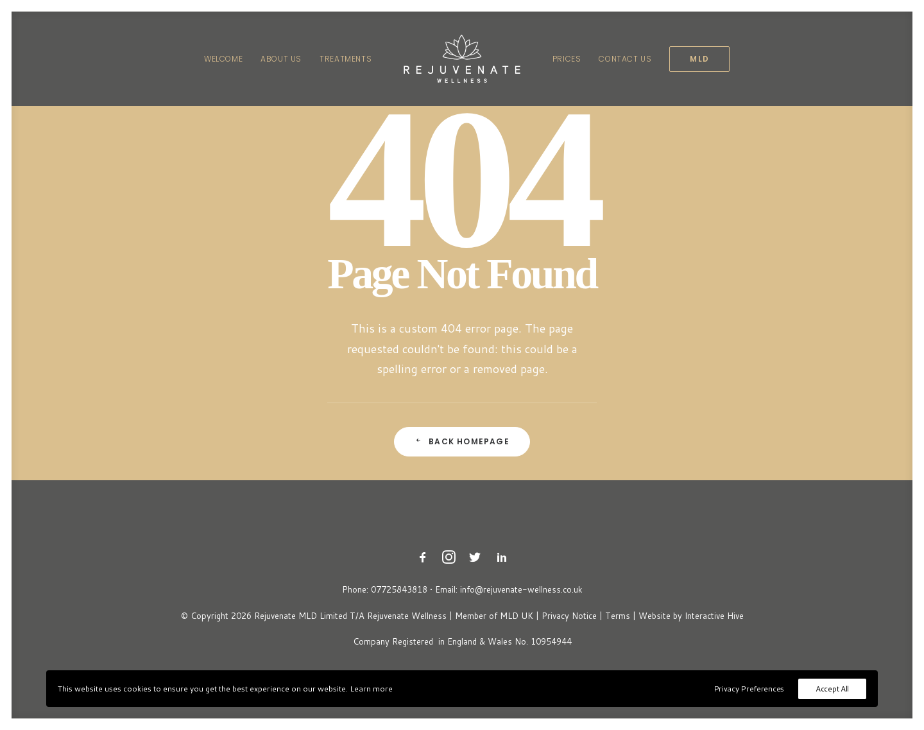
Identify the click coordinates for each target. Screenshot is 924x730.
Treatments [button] (346, 58)
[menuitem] (223, 59)
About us (281, 58)
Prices (566, 58)
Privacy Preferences (749, 688)
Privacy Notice (569, 615)
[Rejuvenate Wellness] (462, 59)
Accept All (832, 688)
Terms (617, 615)
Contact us (625, 58)
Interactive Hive (714, 615)
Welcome (223, 58)
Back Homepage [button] (462, 441)
